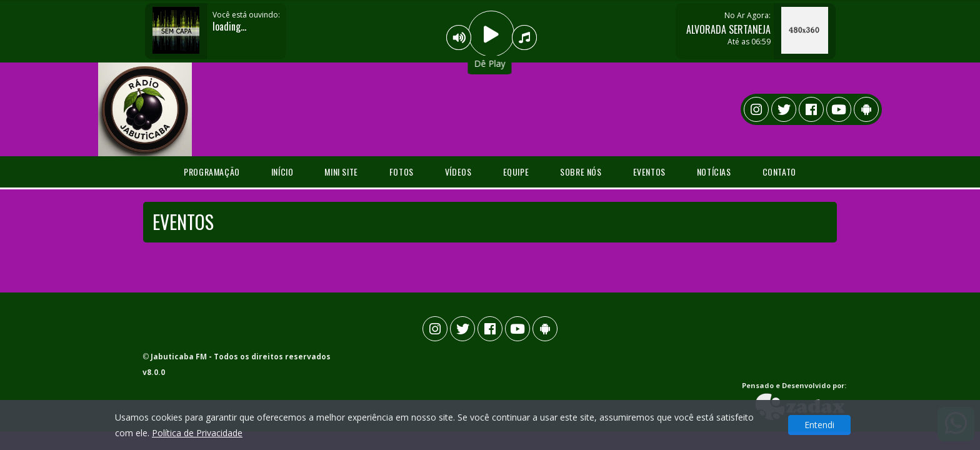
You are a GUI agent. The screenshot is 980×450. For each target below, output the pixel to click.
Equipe (516, 171)
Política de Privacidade (197, 433)
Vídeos (458, 171)
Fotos (401, 171)
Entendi (819, 425)
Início (282, 171)
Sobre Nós (580, 171)
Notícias (714, 171)
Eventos (649, 171)
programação (212, 171)
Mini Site (341, 171)
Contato (779, 171)
